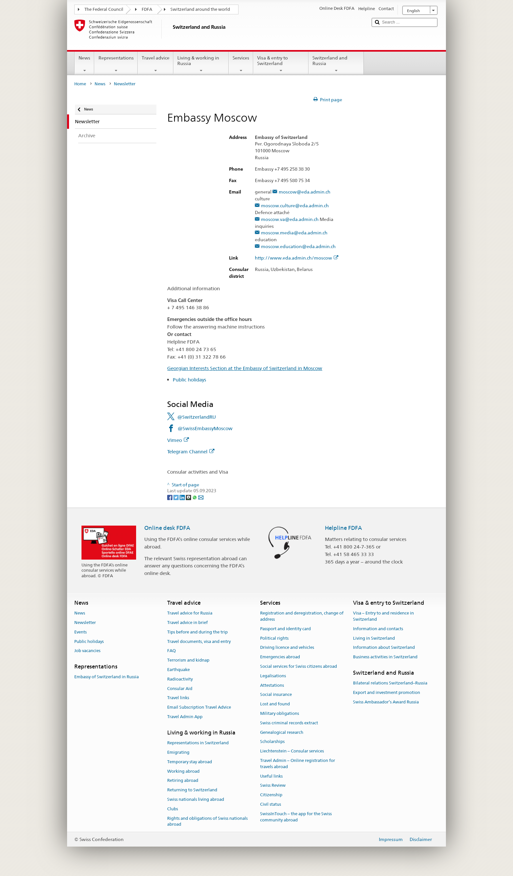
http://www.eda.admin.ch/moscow (296, 258)
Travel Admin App (185, 716)
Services (241, 64)
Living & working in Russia (201, 64)
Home (80, 83)
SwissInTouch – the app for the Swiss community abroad (296, 816)
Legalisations (273, 675)
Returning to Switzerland (192, 789)
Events (80, 632)
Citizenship (271, 795)
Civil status (270, 804)
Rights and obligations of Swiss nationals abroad (207, 821)
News (84, 64)
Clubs (172, 808)
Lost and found (275, 703)
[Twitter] (176, 496)
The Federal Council (103, 9)
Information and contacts (378, 628)
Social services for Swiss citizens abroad (298, 666)
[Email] (200, 496)
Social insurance (276, 694)
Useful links (271, 776)
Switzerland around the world (200, 9)
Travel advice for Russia (189, 613)
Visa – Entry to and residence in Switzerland (383, 616)
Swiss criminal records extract (289, 722)
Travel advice (155, 64)
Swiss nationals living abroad (195, 799)
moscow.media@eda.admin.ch (294, 232)
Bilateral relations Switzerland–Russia (390, 683)
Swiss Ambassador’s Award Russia (386, 701)
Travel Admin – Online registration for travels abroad (297, 763)
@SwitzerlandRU (196, 417)
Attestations (272, 685)
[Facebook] (170, 496)
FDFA (147, 9)
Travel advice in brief (187, 622)
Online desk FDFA (167, 528)
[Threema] (189, 496)
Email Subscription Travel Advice (199, 707)
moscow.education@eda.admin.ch (298, 246)
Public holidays (189, 380)
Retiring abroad (182, 780)
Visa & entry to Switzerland (281, 64)
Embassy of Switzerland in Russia (106, 677)
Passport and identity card (285, 628)
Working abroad (183, 771)
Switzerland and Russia (336, 64)
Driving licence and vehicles (287, 647)
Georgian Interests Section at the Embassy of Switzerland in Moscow (244, 368)
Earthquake (178, 669)
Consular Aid (179, 688)
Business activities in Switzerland (385, 656)
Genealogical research (281, 732)
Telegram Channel (190, 451)
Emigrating (178, 752)
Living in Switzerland (374, 638)
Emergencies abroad (280, 656)
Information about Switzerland (384, 647)
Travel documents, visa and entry (199, 641)
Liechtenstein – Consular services (292, 751)
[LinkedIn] (183, 496)
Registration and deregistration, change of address (302, 616)
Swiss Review (273, 785)
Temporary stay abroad (189, 761)
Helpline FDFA (343, 528)
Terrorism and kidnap (188, 660)
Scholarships (272, 741)
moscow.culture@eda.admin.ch (295, 205)
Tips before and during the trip (197, 632)
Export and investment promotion (386, 692)
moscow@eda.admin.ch (304, 192)
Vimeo (178, 440)
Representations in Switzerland (198, 742)
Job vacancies (87, 651)
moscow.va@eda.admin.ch (290, 219)
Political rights (274, 638)
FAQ (171, 651)
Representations (116, 64)
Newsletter (85, 622)
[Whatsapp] (195, 496)
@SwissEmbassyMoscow (205, 428)
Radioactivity (180, 679)
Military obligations (279, 713)
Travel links (178, 698)
